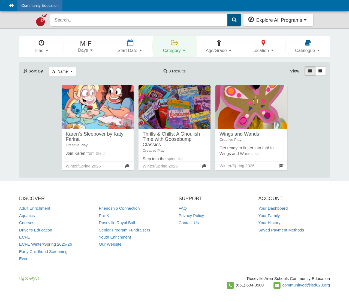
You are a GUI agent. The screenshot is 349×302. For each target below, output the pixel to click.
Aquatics (27, 215)
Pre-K (104, 215)
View (294, 71)
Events (25, 258)
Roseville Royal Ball (117, 222)
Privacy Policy (191, 215)
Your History (269, 222)
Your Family (269, 215)
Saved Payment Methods (281, 230)
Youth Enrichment (115, 237)
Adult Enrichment (34, 208)
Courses (26, 222)
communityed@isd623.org (306, 285)
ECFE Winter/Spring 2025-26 (45, 244)
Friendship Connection (119, 208)
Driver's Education (35, 230)
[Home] (11, 5)
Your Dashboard (273, 208)
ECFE (24, 237)
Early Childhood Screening (43, 251)
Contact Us (189, 222)
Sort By (33, 71)
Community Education (40, 5)
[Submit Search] (234, 20)
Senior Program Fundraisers (124, 230)
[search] (138, 20)
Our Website (110, 244)
